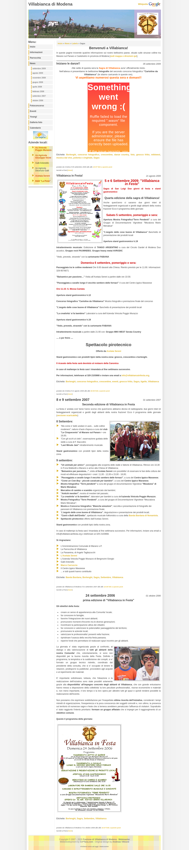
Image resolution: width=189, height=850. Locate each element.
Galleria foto (36, 122)
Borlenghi (71, 154)
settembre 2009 (39, 68)
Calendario (35, 128)
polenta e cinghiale (82, 158)
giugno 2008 (38, 82)
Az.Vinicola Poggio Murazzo (43, 148)
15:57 (95, 167)
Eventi (33, 111)
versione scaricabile (67, 415)
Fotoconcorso (37, 105)
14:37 (104, 828)
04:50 (93, 391)
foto (133, 154)
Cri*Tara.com (86, 842)
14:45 (106, 587)
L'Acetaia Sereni (69, 555)
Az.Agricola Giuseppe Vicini (43, 156)
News (33, 63)
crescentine (107, 154)
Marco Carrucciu (69, 565)
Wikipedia (143, 4)
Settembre (106, 577)
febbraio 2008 (38, 91)
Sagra (96, 158)
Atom (70, 170)
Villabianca (153, 381)
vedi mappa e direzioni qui (123, 56)
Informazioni (36, 52)
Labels (75, 43)
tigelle (144, 381)
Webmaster (124, 839)
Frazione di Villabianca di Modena (100, 839)
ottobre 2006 (38, 100)
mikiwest (155, 154)
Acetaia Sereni (42, 176)
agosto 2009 (38, 73)
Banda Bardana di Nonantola (143, 515)
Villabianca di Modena (50, 4)
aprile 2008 (37, 87)
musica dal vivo (64, 158)
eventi (115, 381)
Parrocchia (35, 58)
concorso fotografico (88, 154)
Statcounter (104, 846)
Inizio (32, 47)
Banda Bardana (73, 577)
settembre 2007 (39, 96)
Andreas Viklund (121, 842)
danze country (121, 154)
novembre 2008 (39, 78)
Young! (33, 117)
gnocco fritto (143, 154)
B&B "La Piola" (43, 181)
